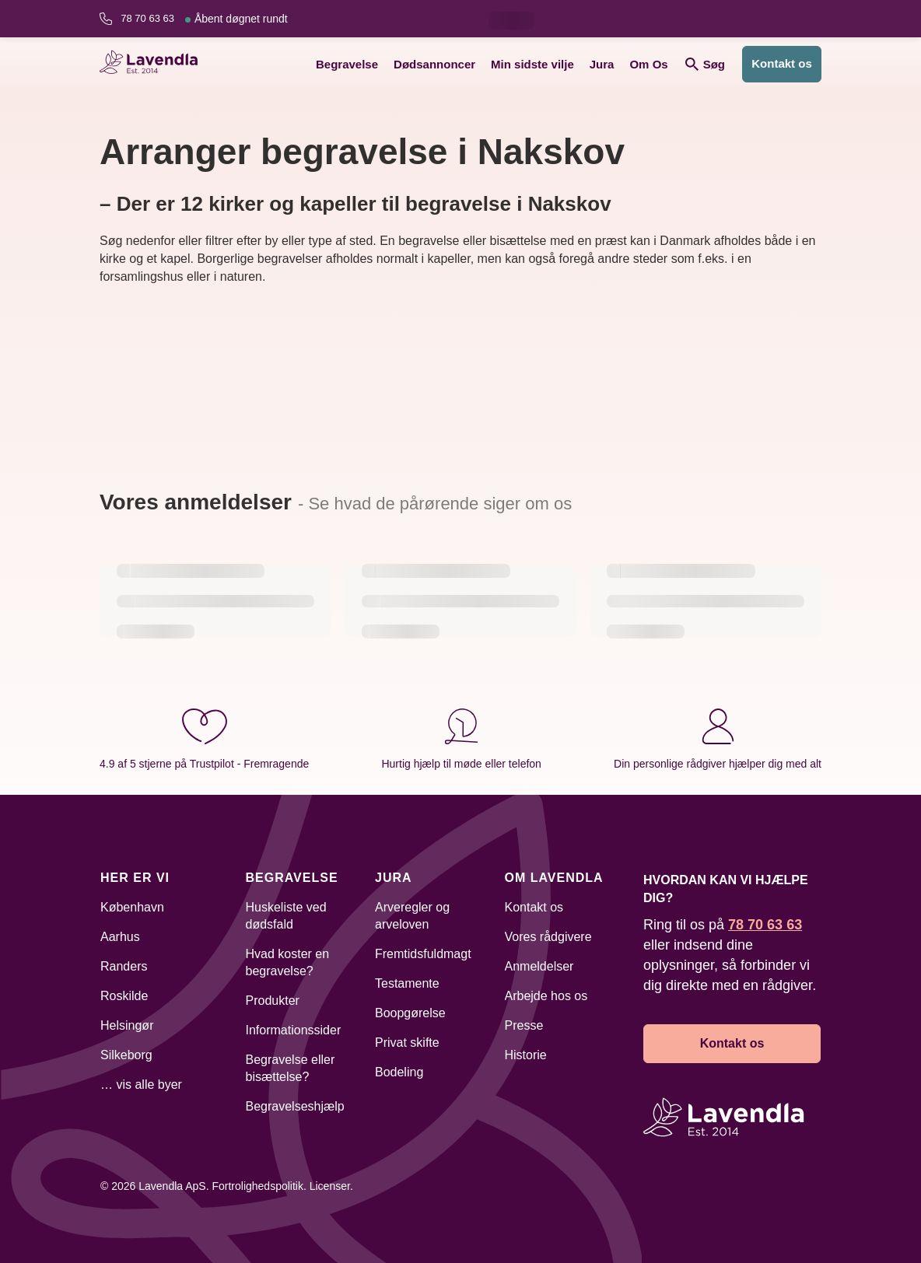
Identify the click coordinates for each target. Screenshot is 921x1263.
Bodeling (399, 1072)
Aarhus (120, 936)
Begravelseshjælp (295, 1106)
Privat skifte (407, 1042)
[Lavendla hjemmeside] (154, 64)
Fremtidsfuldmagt (423, 953)
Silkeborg (126, 1055)
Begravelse (347, 64)
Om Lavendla (554, 877)
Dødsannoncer (434, 64)
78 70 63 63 (204, 18)
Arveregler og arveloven (412, 916)
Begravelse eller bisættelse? (290, 1068)
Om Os (648, 64)
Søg (705, 64)
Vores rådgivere (548, 936)
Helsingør (126, 1025)
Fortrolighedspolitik (257, 1186)
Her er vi (135, 877)
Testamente (407, 983)
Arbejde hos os (546, 995)
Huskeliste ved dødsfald (286, 916)
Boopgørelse (410, 1013)
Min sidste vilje (532, 64)
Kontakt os (781, 63)
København (132, 907)
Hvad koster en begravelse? (288, 962)
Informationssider (293, 1030)
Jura (602, 64)
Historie (526, 1055)
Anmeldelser (539, 966)
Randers (123, 966)
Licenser (330, 1186)
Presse (524, 1025)
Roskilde (124, 995)
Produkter (272, 1000)
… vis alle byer (141, 1084)
